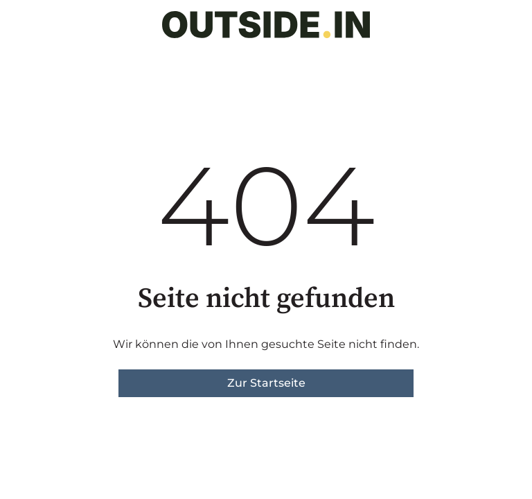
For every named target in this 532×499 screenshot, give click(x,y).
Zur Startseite (266, 382)
